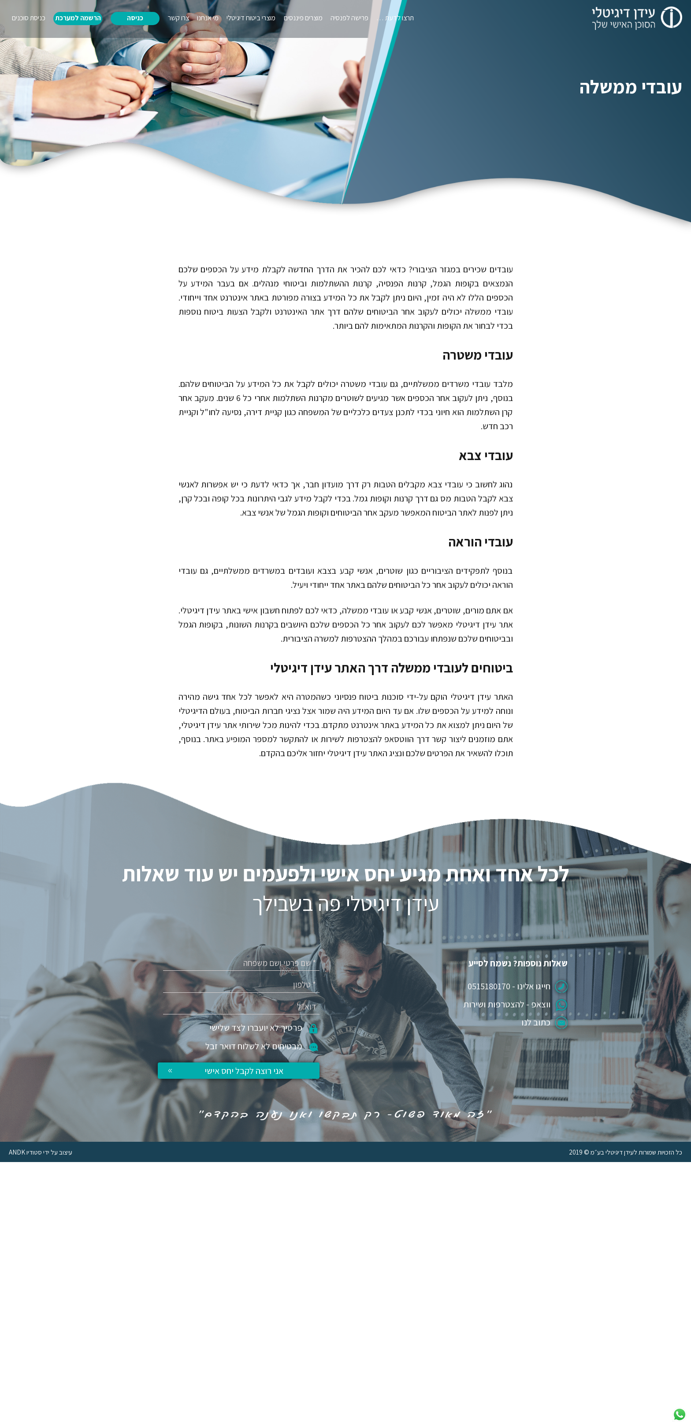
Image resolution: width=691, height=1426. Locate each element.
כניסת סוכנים (28, 17)
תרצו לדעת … (395, 17)
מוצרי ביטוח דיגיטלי (251, 17)
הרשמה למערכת (78, 17)
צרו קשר (178, 17)
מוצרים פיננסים (303, 17)
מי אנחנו (208, 17)
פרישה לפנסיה (349, 17)
